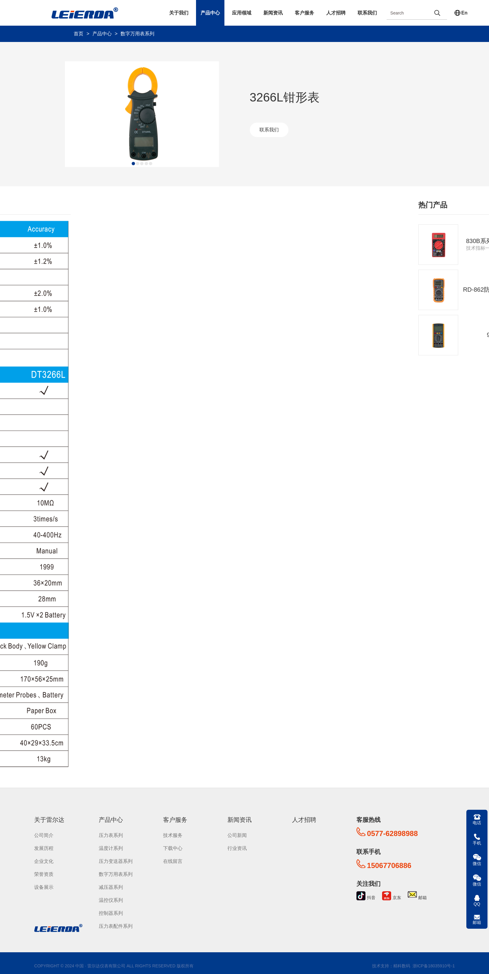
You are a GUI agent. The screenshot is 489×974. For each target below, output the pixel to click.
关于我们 (178, 12)
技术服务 (172, 835)
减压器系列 (111, 887)
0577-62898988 (392, 833)
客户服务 (304, 12)
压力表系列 (111, 835)
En (464, 12)
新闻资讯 (273, 12)
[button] (130, 165)
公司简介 (43, 835)
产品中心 (210, 12)
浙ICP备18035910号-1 (433, 965)
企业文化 (43, 861)
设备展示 (43, 887)
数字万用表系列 (137, 33)
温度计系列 (111, 848)
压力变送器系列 (116, 861)
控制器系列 (111, 913)
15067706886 (389, 865)
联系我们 (367, 12)
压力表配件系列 (116, 926)
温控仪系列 (111, 900)
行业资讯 (237, 848)
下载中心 (172, 848)
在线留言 (172, 861)
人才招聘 (336, 12)
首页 (78, 33)
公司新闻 (237, 835)
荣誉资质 (43, 874)
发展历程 (43, 848)
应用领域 (241, 12)
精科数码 (401, 965)
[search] (437, 13)
